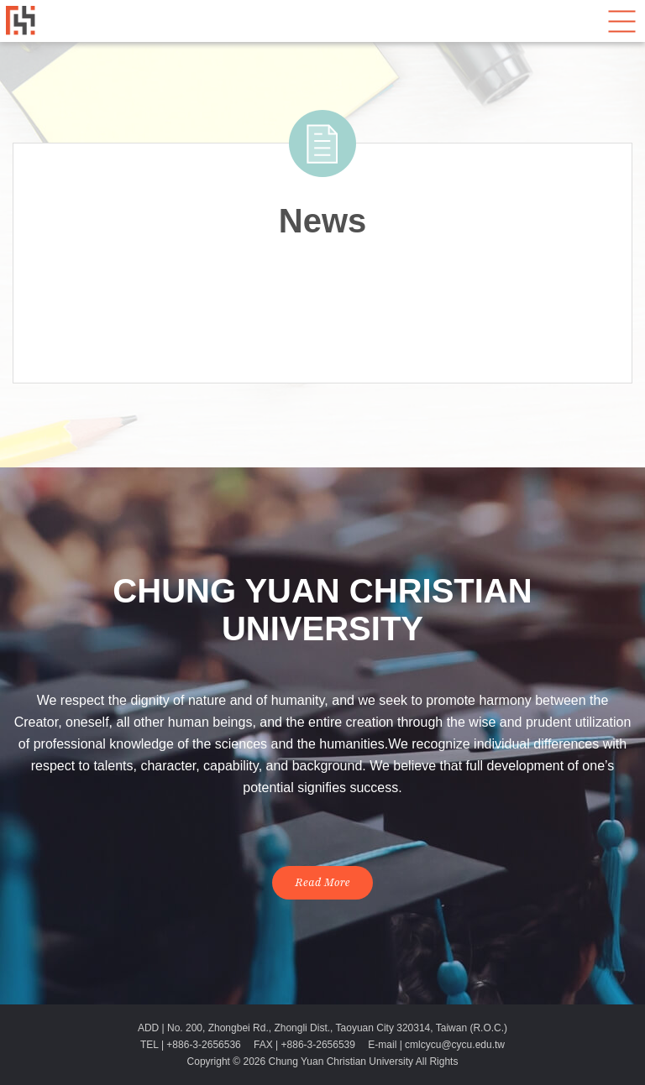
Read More (322, 882)
